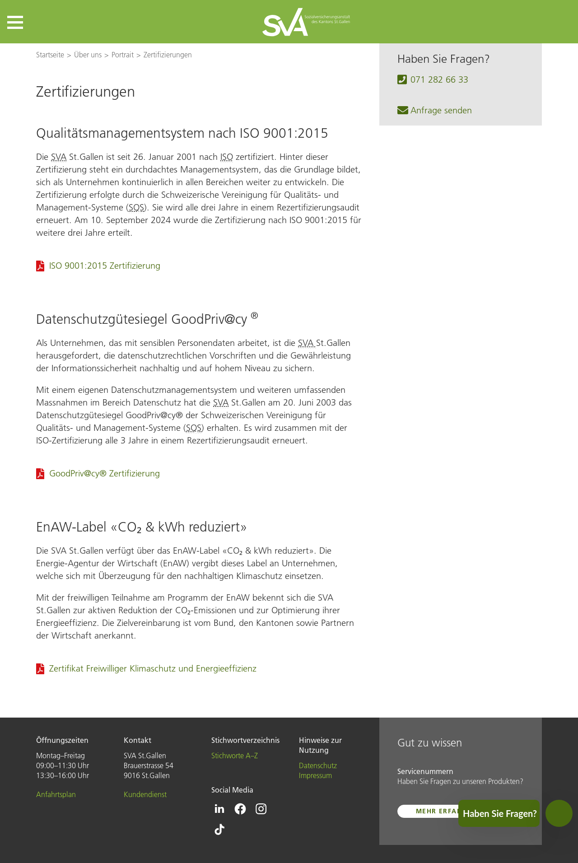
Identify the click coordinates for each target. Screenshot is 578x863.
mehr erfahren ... (451, 811)
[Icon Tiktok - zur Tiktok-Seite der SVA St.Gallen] (219, 829)
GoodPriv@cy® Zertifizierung (104, 473)
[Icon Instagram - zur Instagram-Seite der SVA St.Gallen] (261, 809)
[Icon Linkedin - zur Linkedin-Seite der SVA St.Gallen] (219, 809)
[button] (15, 22)
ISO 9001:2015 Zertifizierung (104, 265)
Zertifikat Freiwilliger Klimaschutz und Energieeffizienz (152, 668)
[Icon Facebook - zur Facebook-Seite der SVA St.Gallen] (240, 809)
